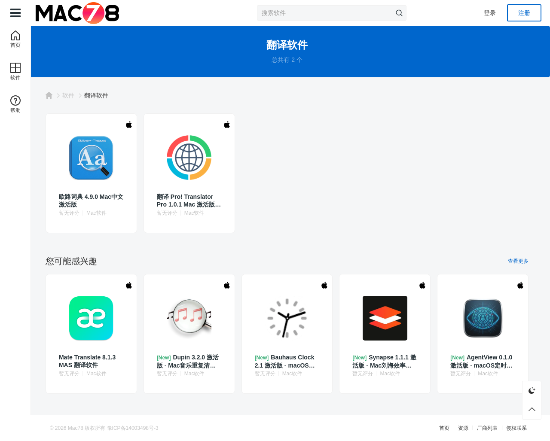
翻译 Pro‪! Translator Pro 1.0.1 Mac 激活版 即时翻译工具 (193, 200)
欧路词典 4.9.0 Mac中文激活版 (97, 200)
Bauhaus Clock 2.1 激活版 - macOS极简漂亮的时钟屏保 (289, 361)
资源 (458, 428)
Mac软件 (106, 213)
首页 (439, 428)
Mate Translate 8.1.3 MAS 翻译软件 (96, 361)
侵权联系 (511, 428)
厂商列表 (482, 428)
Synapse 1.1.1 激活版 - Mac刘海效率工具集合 (384, 361)
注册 (524, 12)
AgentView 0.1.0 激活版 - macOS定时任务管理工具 (481, 361)
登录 (490, 12)
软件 (78, 95)
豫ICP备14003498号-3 (138, 428)
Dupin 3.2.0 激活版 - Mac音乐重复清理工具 (195, 361)
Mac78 (81, 428)
